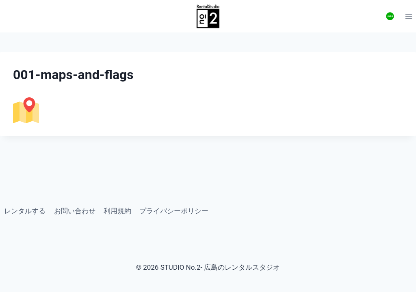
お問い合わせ (74, 211)
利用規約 (117, 211)
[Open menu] (408, 16)
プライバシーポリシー (173, 211)
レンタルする (25, 211)
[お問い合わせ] (390, 16)
